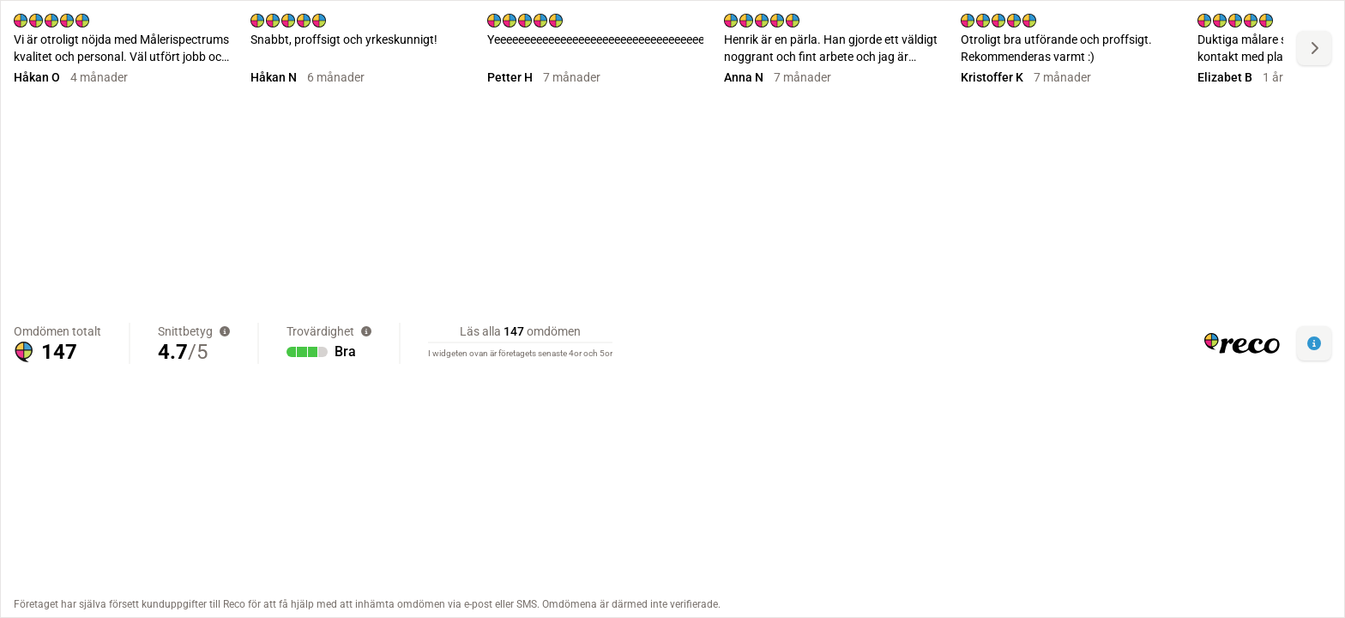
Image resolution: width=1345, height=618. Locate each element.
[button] (1314, 343)
